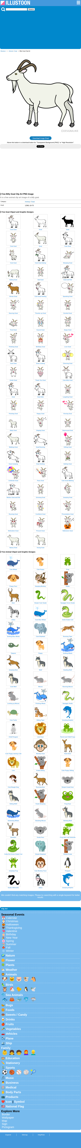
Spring (10, 940)
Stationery (13, 1063)
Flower (10, 960)
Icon (9, 1101)
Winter (10, 950)
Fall (8, 947)
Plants (10, 965)
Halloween (12, 924)
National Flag (15, 1106)
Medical (11, 1087)
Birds (9, 984)
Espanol (8, 1135)
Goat (15, 51)
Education (13, 1058)
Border (6, 1114)
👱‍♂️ (33, 1052)
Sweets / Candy (16, 1014)
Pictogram (8, 1127)
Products (12, 1097)
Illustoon (3, 51)
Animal (11, 51)
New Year (12, 937)
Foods (10, 1010)
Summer (11, 944)
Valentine (11, 931)
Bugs (9, 1005)
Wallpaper (8, 1117)
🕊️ (33, 989)
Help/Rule (41, 1135)
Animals (11, 974)
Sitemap (25, 1135)
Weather (11, 969)
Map (4, 1120)
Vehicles (11, 1033)
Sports (10, 1067)
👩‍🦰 (26, 1052)
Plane (9, 1038)
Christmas (12, 921)
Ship (9, 1043)
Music (10, 1078)
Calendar (11, 917)
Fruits (10, 1024)
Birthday (11, 934)
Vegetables (13, 1029)
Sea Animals (14, 995)
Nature (10, 955)
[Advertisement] (40, 29)
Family (5, 1048)
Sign (4, 1123)
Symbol (19, 1101)
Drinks (10, 1019)
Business (12, 1082)
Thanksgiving (14, 927)
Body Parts (13, 1092)
